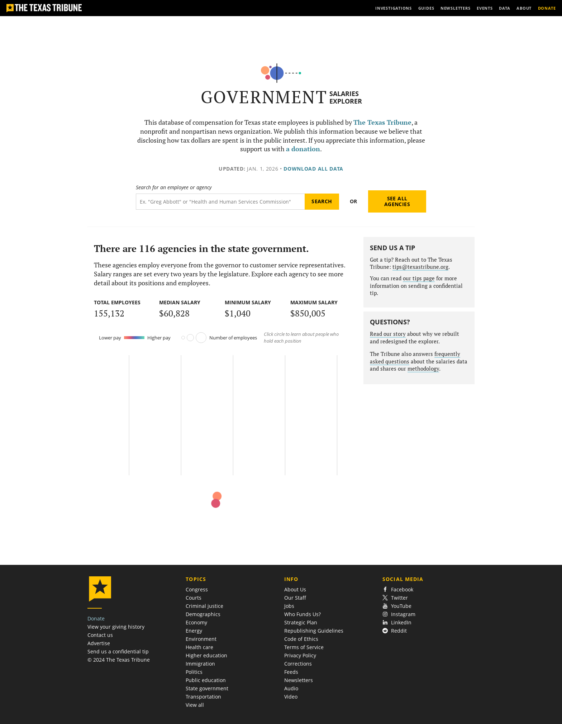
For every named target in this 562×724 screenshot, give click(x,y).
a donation (303, 149)
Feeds (291, 671)
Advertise (98, 643)
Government (264, 97)
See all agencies (397, 201)
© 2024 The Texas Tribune (118, 659)
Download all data (313, 168)
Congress (197, 589)
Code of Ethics (301, 638)
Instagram (398, 614)
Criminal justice (204, 605)
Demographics (203, 614)
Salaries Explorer (345, 97)
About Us (295, 589)
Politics (194, 671)
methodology (423, 368)
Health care (199, 647)
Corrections (298, 663)
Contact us (100, 635)
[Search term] (220, 202)
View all (195, 704)
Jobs (289, 605)
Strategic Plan (300, 622)
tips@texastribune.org (420, 266)
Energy (194, 630)
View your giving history (115, 626)
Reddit (394, 630)
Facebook (397, 589)
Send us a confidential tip (118, 651)
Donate (96, 618)
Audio (291, 688)
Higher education (206, 655)
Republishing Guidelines (313, 630)
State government (207, 688)
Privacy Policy (300, 655)
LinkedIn (396, 622)
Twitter (395, 597)
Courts (193, 597)
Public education (206, 680)
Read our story (388, 333)
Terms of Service (304, 647)
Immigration (200, 663)
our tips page (419, 278)
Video (290, 696)
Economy (196, 622)
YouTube (396, 605)
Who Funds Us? (302, 614)
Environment (201, 638)
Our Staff (295, 597)
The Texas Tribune (382, 122)
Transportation (203, 696)
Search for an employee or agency (173, 187)
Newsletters (298, 680)
